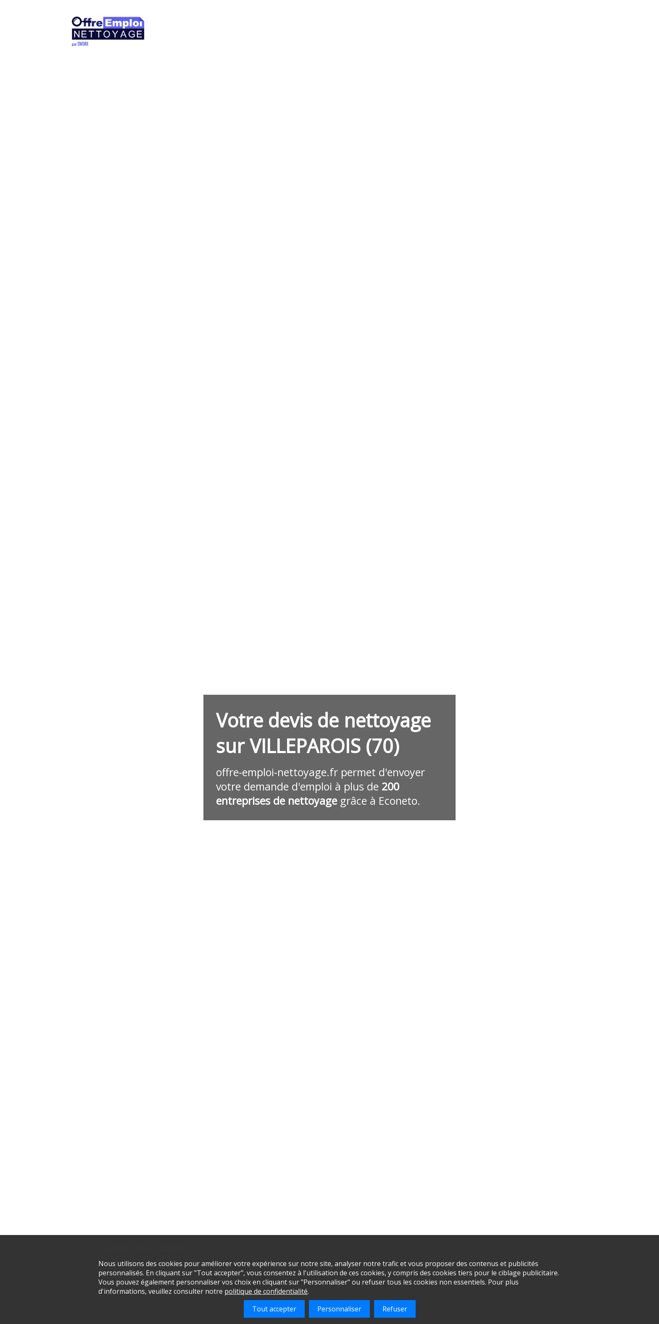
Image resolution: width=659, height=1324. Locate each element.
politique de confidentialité (266, 1291)
